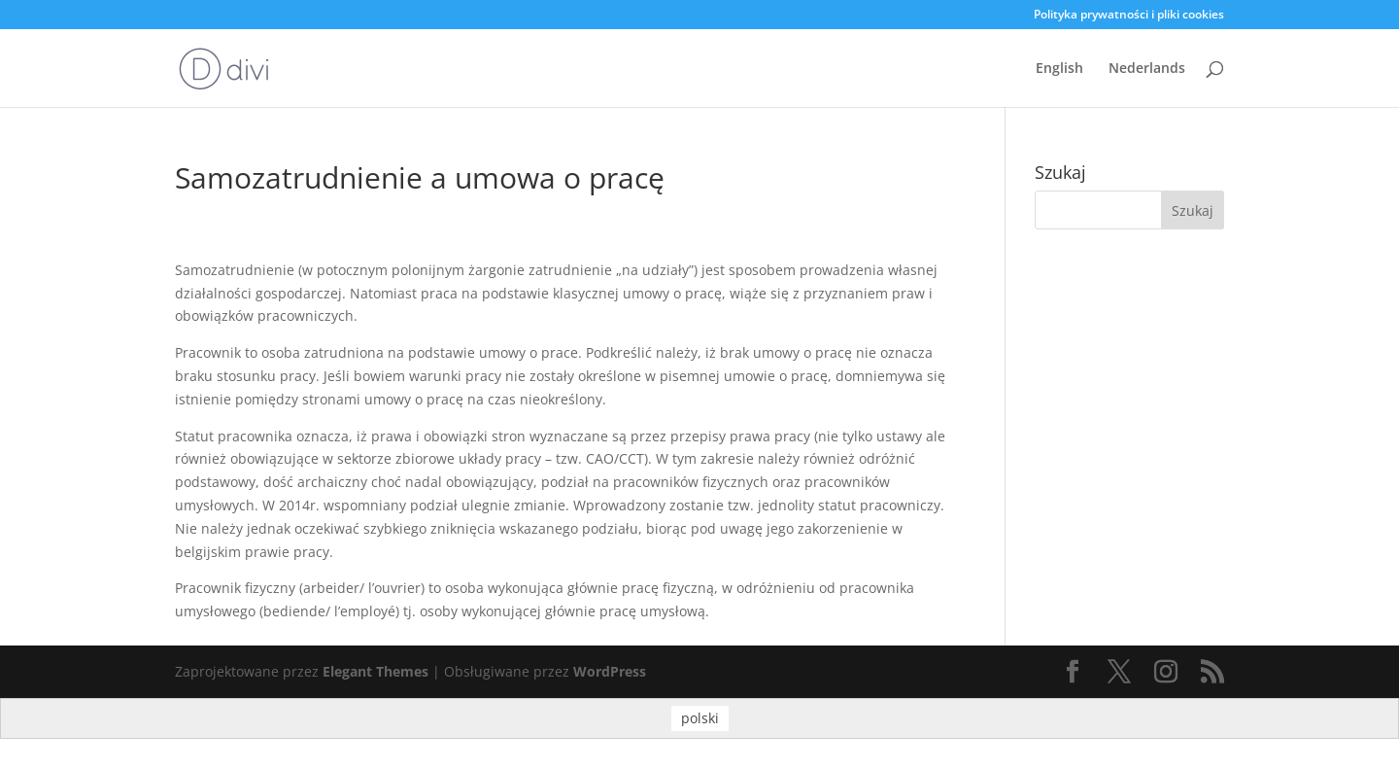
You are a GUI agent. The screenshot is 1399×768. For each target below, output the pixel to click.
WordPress (609, 671)
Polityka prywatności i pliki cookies (1129, 15)
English (1059, 69)
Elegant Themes (375, 671)
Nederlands (1147, 69)
